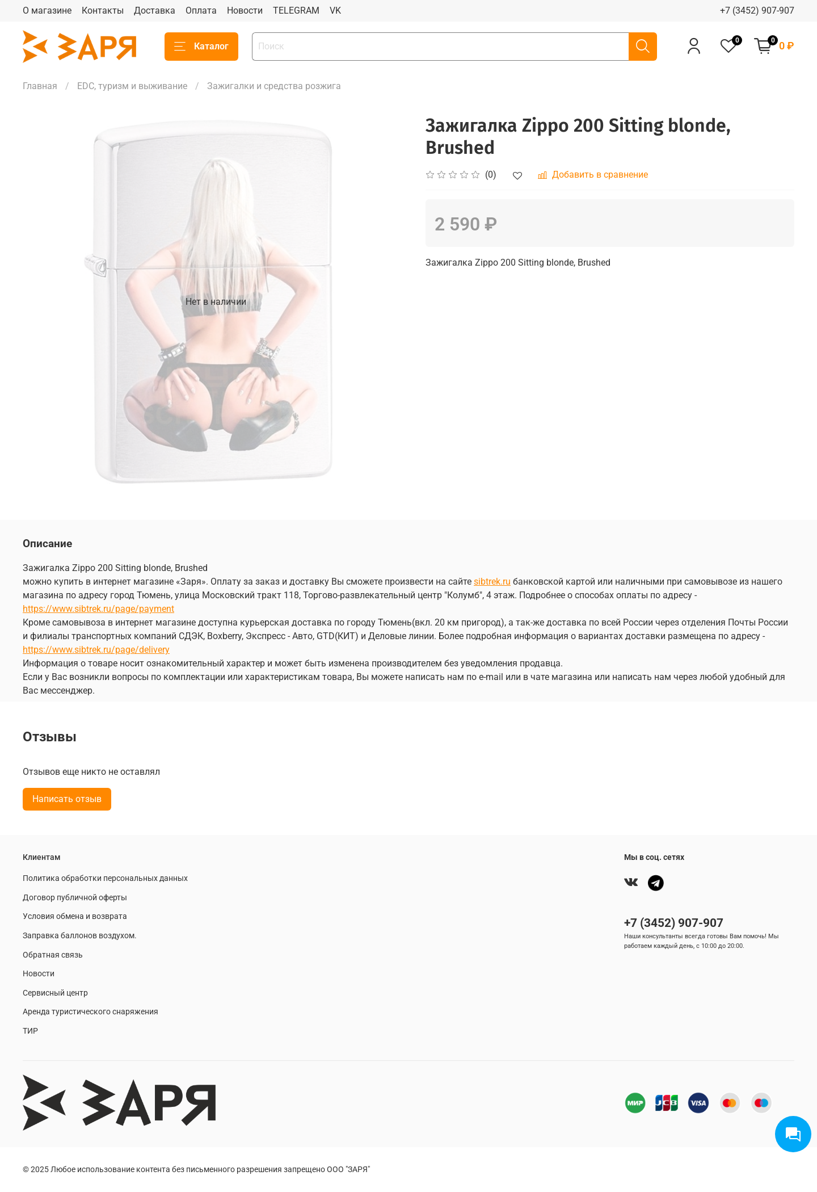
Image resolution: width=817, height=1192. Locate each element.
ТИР (30, 1031)
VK (335, 10)
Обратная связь (53, 955)
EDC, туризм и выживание (132, 86)
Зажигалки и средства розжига (274, 86)
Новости (245, 10)
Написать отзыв (67, 799)
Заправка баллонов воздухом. (80, 936)
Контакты (103, 10)
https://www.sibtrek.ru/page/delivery (96, 649)
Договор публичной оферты (75, 898)
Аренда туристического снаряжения (90, 1012)
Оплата (201, 10)
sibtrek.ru (492, 581)
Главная (40, 86)
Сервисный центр (55, 993)
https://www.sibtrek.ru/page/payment (98, 608)
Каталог (201, 46)
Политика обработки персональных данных (105, 878)
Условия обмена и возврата (75, 916)
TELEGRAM (296, 10)
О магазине (47, 10)
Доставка (154, 10)
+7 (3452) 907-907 (757, 10)
